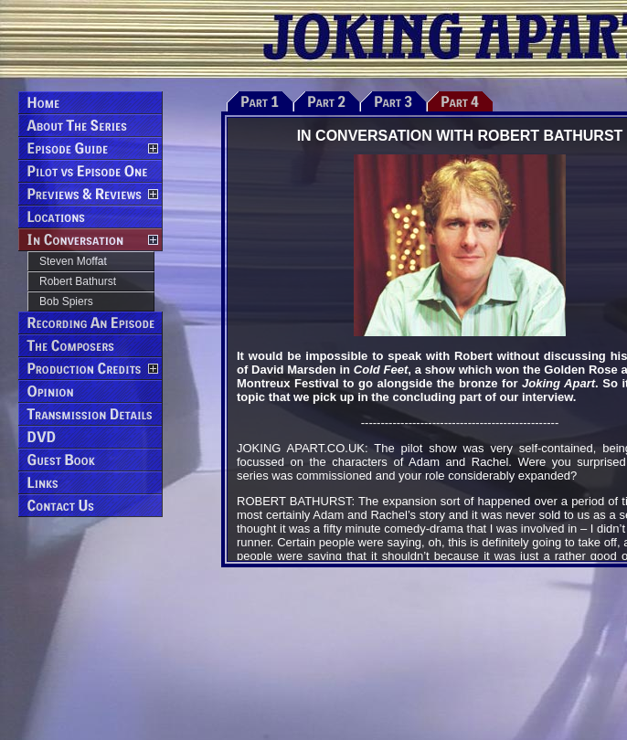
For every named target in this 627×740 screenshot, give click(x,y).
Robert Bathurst (77, 281)
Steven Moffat (73, 261)
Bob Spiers (66, 301)
